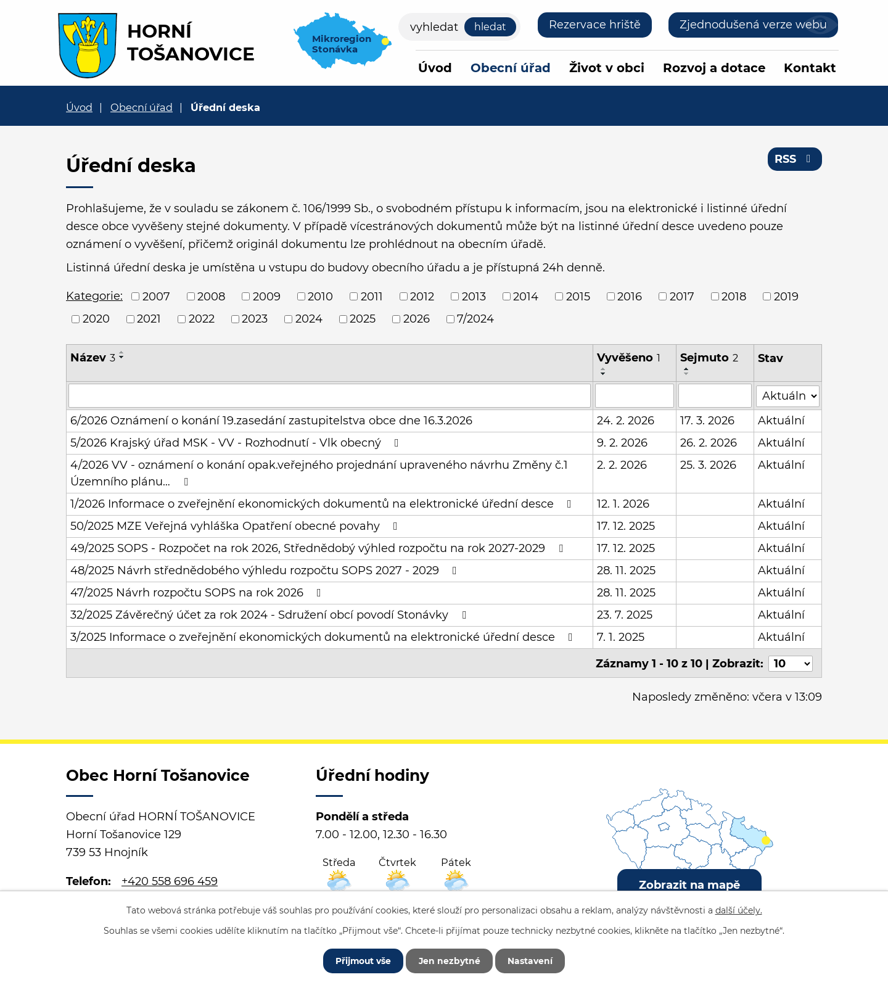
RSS (795, 159)
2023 (255, 319)
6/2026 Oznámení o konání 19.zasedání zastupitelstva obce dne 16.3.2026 (271, 420)
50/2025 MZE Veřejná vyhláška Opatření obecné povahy (236, 525)
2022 (202, 319)
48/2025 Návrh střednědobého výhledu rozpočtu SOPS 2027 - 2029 (266, 570)
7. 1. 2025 (620, 636)
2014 (525, 296)
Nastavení (531, 960)
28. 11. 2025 (626, 570)
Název (92, 358)
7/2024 (475, 319)
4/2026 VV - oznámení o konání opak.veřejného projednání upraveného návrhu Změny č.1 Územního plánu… (319, 473)
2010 (320, 296)
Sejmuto (709, 358)
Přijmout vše (362, 960)
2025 (363, 319)
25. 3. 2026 (708, 464)
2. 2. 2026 (622, 464)
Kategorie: (94, 296)
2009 (267, 296)
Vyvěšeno (628, 358)
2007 (156, 296)
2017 (682, 296)
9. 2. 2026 (622, 442)
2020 (96, 319)
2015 (578, 296)
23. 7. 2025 (624, 614)
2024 (309, 319)
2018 (734, 296)
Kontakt (810, 67)
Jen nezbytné (450, 960)
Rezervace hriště (595, 24)
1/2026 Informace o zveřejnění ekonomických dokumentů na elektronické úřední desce (323, 503)
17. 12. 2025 (626, 525)
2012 (422, 296)
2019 (786, 296)
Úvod (435, 67)
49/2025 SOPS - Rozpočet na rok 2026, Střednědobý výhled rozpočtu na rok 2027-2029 (319, 547)
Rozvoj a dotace (714, 67)
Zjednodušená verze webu (753, 24)
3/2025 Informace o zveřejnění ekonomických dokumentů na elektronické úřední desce (324, 636)
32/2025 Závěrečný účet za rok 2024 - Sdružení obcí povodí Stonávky (270, 614)
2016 (629, 296)
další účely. (738, 909)
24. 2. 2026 (625, 420)
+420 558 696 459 (169, 879)
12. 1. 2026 (623, 503)
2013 (474, 296)
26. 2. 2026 (708, 442)
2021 (149, 319)
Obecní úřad (511, 67)
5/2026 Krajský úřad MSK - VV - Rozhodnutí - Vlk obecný (237, 442)
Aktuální (781, 420)
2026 (416, 319)
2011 (372, 296)
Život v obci (606, 67)
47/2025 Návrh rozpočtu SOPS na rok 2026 (198, 592)
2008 (211, 296)
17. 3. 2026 (707, 420)
